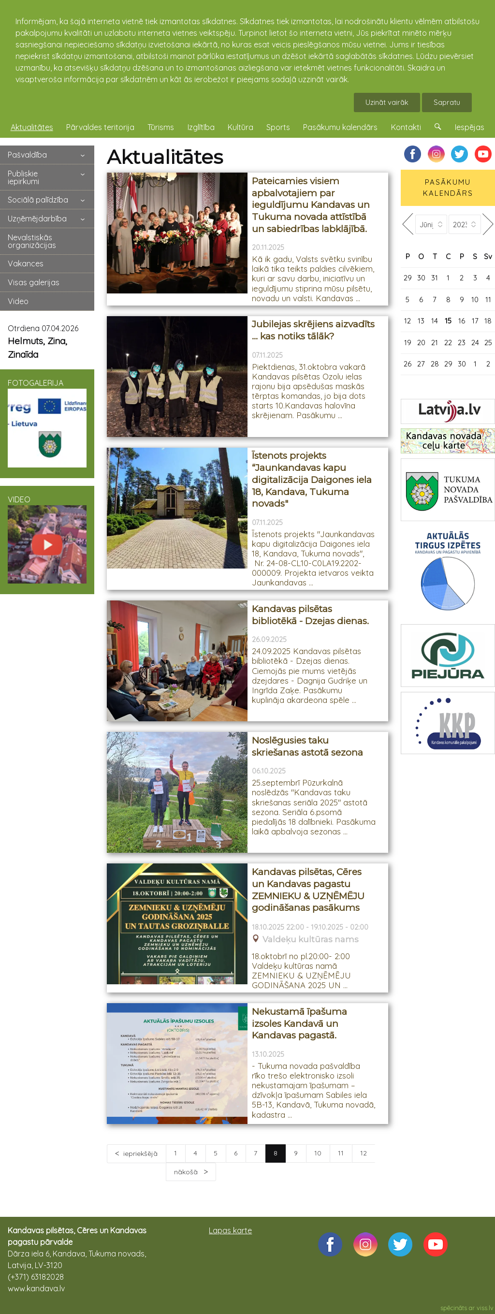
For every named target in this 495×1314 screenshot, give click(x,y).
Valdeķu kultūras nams (310, 939)
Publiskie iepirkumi (23, 177)
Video (18, 301)
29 (408, 277)
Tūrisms (160, 127)
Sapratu (447, 102)
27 (421, 363)
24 (475, 342)
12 (363, 1153)
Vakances (26, 263)
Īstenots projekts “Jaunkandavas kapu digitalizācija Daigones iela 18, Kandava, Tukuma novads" (312, 479)
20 (421, 342)
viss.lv (485, 1308)
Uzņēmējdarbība (37, 218)
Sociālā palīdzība (38, 199)
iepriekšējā (140, 1153)
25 (488, 342)
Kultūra (240, 127)
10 (317, 1153)
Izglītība (201, 127)
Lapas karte (230, 1230)
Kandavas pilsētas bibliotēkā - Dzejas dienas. (310, 615)
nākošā (187, 1172)
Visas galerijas (33, 282)
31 (434, 277)
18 (488, 320)
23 (462, 342)
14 (434, 320)
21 (434, 342)
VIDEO (47, 539)
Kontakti (406, 127)
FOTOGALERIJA (47, 422)
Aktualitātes (32, 127)
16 (461, 320)
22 (448, 342)
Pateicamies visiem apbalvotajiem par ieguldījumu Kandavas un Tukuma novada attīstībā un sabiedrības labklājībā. (311, 204)
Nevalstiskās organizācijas (32, 241)
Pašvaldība (27, 155)
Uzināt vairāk (386, 102)
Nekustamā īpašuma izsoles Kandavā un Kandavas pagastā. (299, 1023)
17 (475, 320)
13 (421, 320)
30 (421, 277)
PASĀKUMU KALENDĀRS (448, 187)
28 (435, 363)
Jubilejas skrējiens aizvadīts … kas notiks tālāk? (313, 330)
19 (407, 342)
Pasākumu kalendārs (340, 127)
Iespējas (469, 127)
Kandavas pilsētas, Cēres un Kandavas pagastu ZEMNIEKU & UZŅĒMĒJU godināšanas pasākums (308, 889)
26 (407, 363)
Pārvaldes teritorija (100, 127)
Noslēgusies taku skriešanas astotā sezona (307, 746)
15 (448, 320)
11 (341, 1153)
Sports (278, 127)
